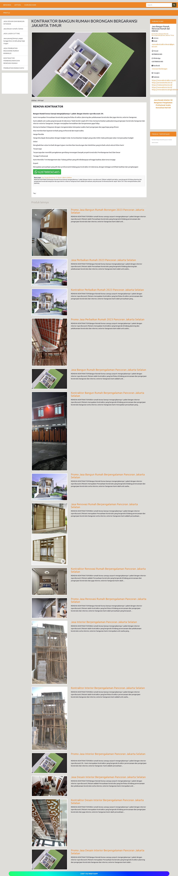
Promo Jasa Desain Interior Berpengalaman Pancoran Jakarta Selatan (107, 852)
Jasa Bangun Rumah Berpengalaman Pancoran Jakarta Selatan (108, 369)
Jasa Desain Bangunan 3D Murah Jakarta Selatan (56, 177)
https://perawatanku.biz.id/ (162, 83)
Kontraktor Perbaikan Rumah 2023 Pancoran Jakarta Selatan (107, 289)
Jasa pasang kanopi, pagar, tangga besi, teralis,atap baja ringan (14, 40)
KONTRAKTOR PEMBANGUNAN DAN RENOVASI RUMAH (11, 60)
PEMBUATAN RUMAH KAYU (13, 68)
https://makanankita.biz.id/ (162, 85)
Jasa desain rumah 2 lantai (13, 29)
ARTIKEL (17, 5)
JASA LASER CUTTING (11, 33)
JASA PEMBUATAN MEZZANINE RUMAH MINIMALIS (11, 50)
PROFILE (6, 13)
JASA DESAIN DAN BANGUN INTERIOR (13, 22)
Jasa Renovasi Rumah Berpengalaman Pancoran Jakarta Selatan (104, 506)
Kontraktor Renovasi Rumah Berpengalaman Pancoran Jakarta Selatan (108, 570)
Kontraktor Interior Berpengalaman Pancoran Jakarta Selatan (108, 687)
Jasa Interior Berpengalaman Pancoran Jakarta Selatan (104, 622)
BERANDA (7, 5)
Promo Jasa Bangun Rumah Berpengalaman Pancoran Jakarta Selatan (108, 476)
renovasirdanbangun (159, 69)
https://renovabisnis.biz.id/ (162, 87)
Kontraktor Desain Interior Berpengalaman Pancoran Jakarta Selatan (107, 801)
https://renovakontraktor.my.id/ (164, 80)
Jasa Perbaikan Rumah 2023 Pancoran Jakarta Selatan (103, 260)
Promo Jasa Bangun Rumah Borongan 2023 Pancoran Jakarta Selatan (107, 211)
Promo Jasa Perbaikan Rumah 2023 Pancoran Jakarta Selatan (107, 319)
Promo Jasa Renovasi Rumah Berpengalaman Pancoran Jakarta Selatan (108, 600)
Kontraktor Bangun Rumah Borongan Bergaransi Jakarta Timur (163, 34)
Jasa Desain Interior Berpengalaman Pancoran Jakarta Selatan (108, 777)
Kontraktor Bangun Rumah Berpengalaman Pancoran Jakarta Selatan (107, 394)
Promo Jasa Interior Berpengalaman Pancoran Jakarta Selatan (108, 753)
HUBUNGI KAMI (30, 5)
